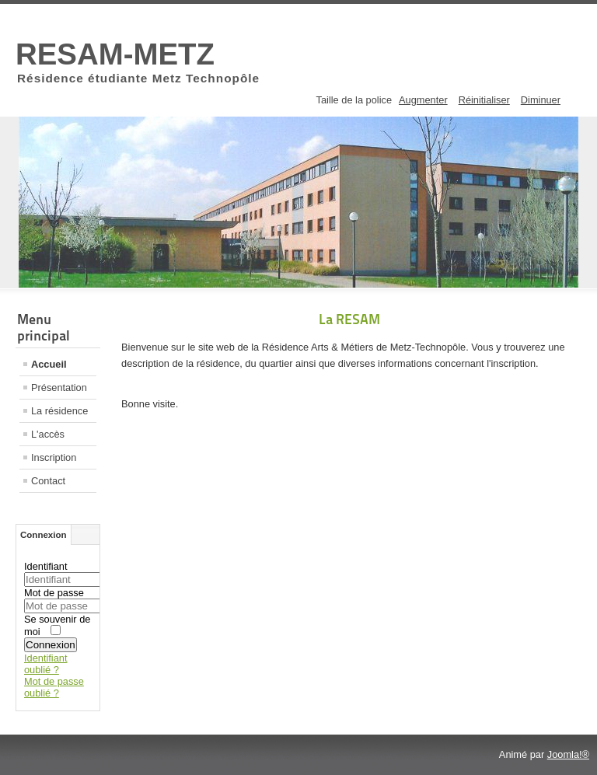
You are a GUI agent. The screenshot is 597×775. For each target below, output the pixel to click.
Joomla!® (568, 754)
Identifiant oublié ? (46, 664)
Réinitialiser (484, 100)
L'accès (48, 434)
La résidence (59, 411)
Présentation (59, 387)
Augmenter (423, 100)
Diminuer (540, 100)
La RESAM (349, 319)
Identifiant (46, 566)
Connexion (50, 645)
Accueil (49, 364)
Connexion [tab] (43, 534)
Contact (48, 481)
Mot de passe (54, 593)
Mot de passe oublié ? (54, 687)
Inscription (53, 457)
